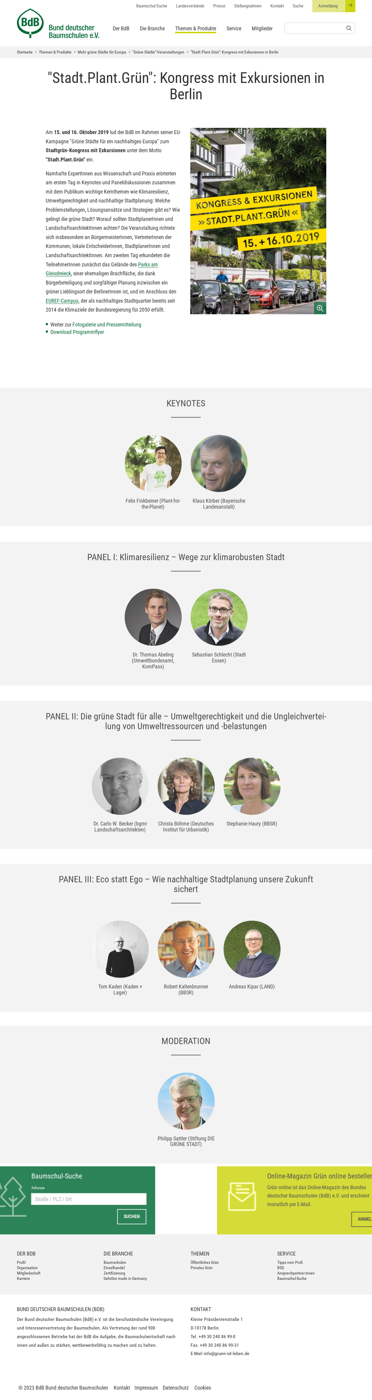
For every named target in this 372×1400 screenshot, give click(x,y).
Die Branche (152, 28)
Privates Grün (202, 1267)
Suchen (78, 1216)
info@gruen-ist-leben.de (226, 1353)
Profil (21, 1262)
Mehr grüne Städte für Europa (102, 52)
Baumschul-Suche (151, 6)
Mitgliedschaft (28, 1273)
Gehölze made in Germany (125, 1278)
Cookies (202, 1388)
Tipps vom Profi (290, 1262)
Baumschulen (115, 1262)
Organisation (27, 1267)
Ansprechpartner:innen (296, 1273)
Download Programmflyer (77, 332)
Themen (200, 1253)
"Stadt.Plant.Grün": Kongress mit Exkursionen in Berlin (234, 52)
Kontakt (277, 6)
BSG (280, 1267)
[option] (153, 513)
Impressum (146, 1388)
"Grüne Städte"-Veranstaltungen (158, 52)
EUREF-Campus (62, 301)
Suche (298, 6)
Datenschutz (176, 1388)
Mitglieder (262, 28)
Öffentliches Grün (205, 1262)
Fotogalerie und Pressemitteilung (106, 324)
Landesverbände (190, 6)
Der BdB (121, 28)
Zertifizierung (114, 1273)
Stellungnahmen (248, 6)
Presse (219, 6)
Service (234, 28)
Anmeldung (336, 6)
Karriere (23, 1278)
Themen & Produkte (195, 28)
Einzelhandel (114, 1267)
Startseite (25, 52)
